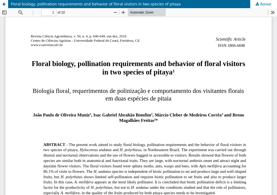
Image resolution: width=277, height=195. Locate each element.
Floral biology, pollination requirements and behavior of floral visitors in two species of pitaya (96, 3)
